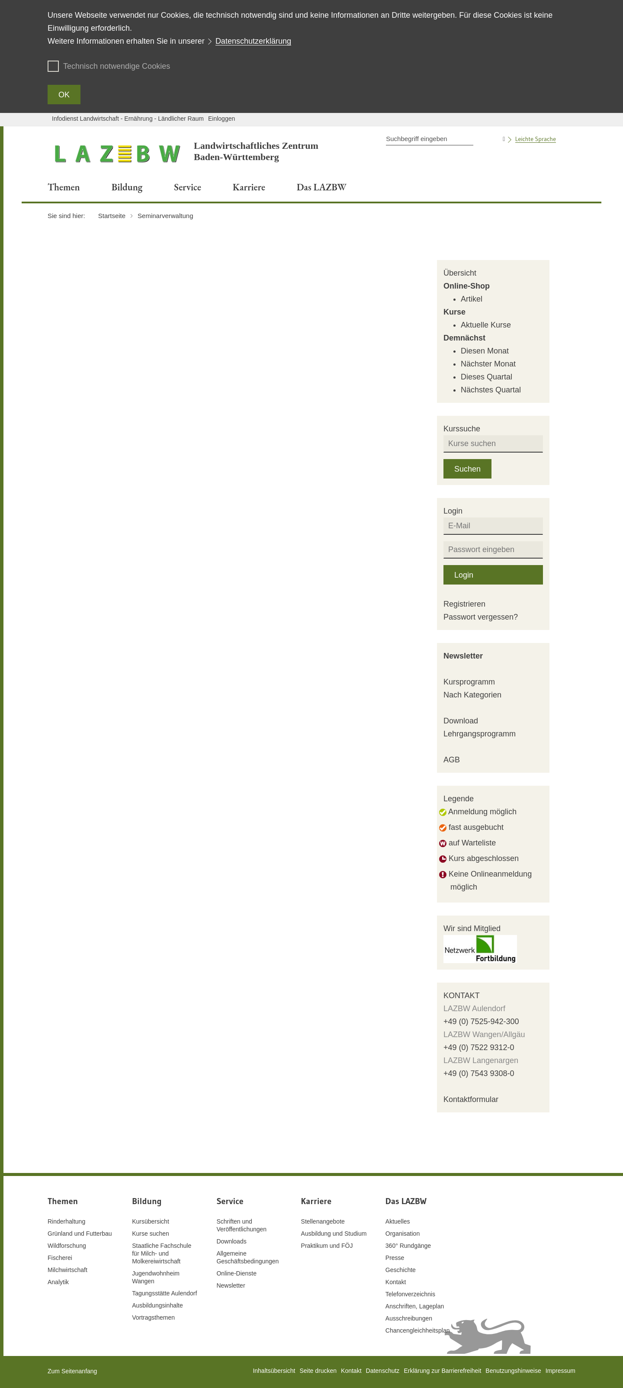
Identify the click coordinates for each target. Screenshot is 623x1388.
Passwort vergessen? (480, 617)
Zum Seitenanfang (72, 1371)
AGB (451, 759)
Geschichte (400, 1269)
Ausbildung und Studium (334, 1233)
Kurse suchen (150, 1233)
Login (463, 575)
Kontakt (395, 1282)
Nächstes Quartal (491, 390)
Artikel (471, 299)
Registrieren (464, 604)
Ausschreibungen (408, 1318)
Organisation (402, 1233)
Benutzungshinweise (513, 1370)
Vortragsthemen (153, 1317)
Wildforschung (67, 1245)
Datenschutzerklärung (253, 41)
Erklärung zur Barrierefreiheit (442, 1370)
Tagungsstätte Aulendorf (164, 1293)
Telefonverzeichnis (410, 1294)
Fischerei (60, 1257)
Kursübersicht (150, 1221)
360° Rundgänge (408, 1245)
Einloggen (221, 118)
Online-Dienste (236, 1273)
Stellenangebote (323, 1221)
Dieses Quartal (486, 377)
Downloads (231, 1241)
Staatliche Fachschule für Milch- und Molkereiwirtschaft (161, 1253)
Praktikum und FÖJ (327, 1245)
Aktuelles (397, 1221)
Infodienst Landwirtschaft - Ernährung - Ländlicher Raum (128, 118)
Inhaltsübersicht (274, 1370)
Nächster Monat (488, 364)
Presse (395, 1257)
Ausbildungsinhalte (157, 1305)
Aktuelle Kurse (486, 325)
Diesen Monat (485, 351)
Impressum (560, 1370)
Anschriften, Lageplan (414, 1306)
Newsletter (463, 656)
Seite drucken (318, 1370)
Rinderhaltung (66, 1221)
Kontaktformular (470, 1099)
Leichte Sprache (535, 139)
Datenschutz (383, 1370)
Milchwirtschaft (67, 1269)
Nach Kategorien (472, 695)
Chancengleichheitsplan (417, 1330)
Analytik (58, 1282)
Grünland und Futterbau (80, 1233)
